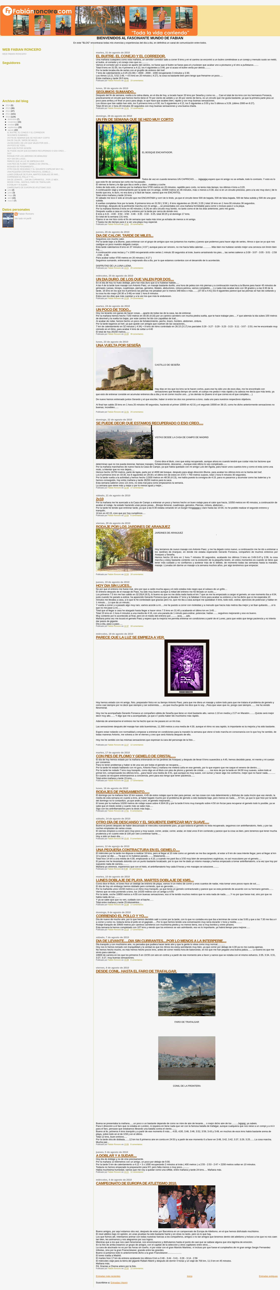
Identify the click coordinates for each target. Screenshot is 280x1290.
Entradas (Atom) (119, 1282)
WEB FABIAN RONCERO (14, 54)
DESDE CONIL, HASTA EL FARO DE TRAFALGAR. (136, 971)
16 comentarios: (136, 869)
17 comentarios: (137, 488)
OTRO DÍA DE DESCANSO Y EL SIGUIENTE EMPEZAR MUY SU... (36, 169)
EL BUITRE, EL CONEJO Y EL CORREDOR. (131, 56)
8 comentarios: (136, 811)
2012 (8, 111)
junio (10, 193)
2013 (8, 108)
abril (10, 198)
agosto (11, 130)
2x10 (99, 499)
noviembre (13, 122)
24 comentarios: (137, 298)
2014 (8, 105)
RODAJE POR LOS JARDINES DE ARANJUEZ (133, 526)
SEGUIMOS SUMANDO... (116, 92)
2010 (8, 117)
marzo (11, 201)
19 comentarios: (137, 81)
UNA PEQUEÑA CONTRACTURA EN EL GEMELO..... (138, 850)
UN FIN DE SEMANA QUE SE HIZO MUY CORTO (134, 119)
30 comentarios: (137, 334)
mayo (10, 195)
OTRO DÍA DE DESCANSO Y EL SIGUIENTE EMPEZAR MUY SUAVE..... (152, 822)
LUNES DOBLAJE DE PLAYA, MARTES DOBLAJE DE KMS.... (145, 880)
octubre (11, 125)
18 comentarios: (137, 574)
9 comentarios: (136, 960)
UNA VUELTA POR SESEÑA (118, 345)
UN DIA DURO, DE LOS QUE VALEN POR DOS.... (135, 279)
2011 (8, 114)
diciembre (12, 119)
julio (10, 190)
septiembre (13, 127)
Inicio (189, 1276)
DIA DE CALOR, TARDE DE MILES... (124, 235)
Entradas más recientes (108, 1276)
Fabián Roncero (26, 214)
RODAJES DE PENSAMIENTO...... (122, 792)
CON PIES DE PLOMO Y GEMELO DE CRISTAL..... (136, 756)
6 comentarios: (136, 515)
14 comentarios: (137, 108)
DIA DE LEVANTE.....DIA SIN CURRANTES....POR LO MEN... (33, 180)
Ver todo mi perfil (23, 218)
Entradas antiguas (268, 1276)
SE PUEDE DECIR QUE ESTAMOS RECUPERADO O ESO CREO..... (149, 423)
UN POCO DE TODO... (113, 309)
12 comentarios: (137, 745)
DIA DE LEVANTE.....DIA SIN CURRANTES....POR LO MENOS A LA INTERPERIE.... (161, 941)
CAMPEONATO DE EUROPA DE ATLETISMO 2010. (136, 1183)
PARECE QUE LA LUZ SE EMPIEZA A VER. (130, 637)
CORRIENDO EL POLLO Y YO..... (122, 916)
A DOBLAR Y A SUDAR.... (116, 1155)
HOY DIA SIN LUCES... (114, 585)
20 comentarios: (137, 224)
